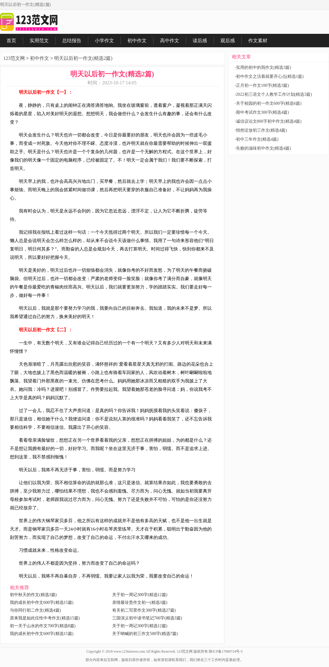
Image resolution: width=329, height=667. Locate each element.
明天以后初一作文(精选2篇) (83, 58)
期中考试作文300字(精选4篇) (262, 112)
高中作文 (169, 40)
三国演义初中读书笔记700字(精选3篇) (147, 618)
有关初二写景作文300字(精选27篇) (144, 610)
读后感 (200, 40)
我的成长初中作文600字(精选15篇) (41, 602)
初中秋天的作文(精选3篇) (33, 594)
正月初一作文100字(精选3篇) (262, 85)
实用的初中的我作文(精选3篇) (263, 67)
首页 (11, 40)
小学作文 (104, 40)
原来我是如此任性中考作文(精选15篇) (45, 618)
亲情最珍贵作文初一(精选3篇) (139, 602)
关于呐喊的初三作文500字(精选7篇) (145, 633)
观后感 (227, 40)
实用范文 (39, 40)
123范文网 (14, 58)
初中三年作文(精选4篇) (257, 139)
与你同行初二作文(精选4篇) (35, 610)
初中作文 (137, 40)
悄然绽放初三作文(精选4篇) (261, 130)
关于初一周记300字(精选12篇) (139, 594)
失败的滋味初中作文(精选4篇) (263, 148)
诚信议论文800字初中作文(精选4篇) (268, 121)
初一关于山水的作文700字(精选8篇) (42, 626)
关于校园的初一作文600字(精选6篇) (268, 103)
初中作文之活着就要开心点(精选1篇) (270, 76)
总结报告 (71, 40)
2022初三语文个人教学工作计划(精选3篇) (274, 94)
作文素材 (257, 40)
